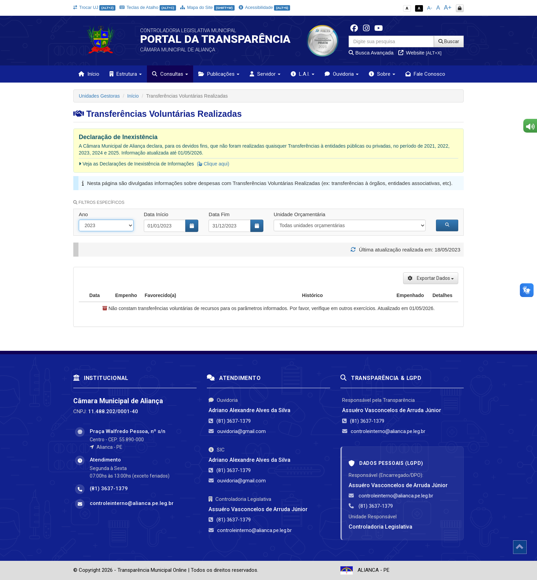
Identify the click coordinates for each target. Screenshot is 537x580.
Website (419, 52)
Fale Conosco (425, 74)
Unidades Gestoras (99, 96)
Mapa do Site (207, 7)
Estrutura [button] (126, 74)
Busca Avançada (371, 52)
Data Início (156, 214)
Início (88, 74)
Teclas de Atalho (148, 7)
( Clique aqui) (213, 163)
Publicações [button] (218, 74)
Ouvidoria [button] (342, 74)
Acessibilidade (264, 7)
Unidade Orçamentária (299, 214)
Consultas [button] (170, 74)
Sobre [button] (382, 74)
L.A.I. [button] (302, 74)
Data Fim (219, 214)
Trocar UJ (94, 7)
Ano (83, 214)
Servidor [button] (265, 74)
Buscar (448, 41)
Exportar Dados (431, 278)
